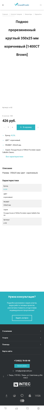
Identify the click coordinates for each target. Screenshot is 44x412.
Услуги (5, 338)
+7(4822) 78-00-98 (22, 361)
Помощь (5, 344)
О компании (7, 331)
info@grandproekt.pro (24, 371)
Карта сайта (7, 351)
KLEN (13, 135)
